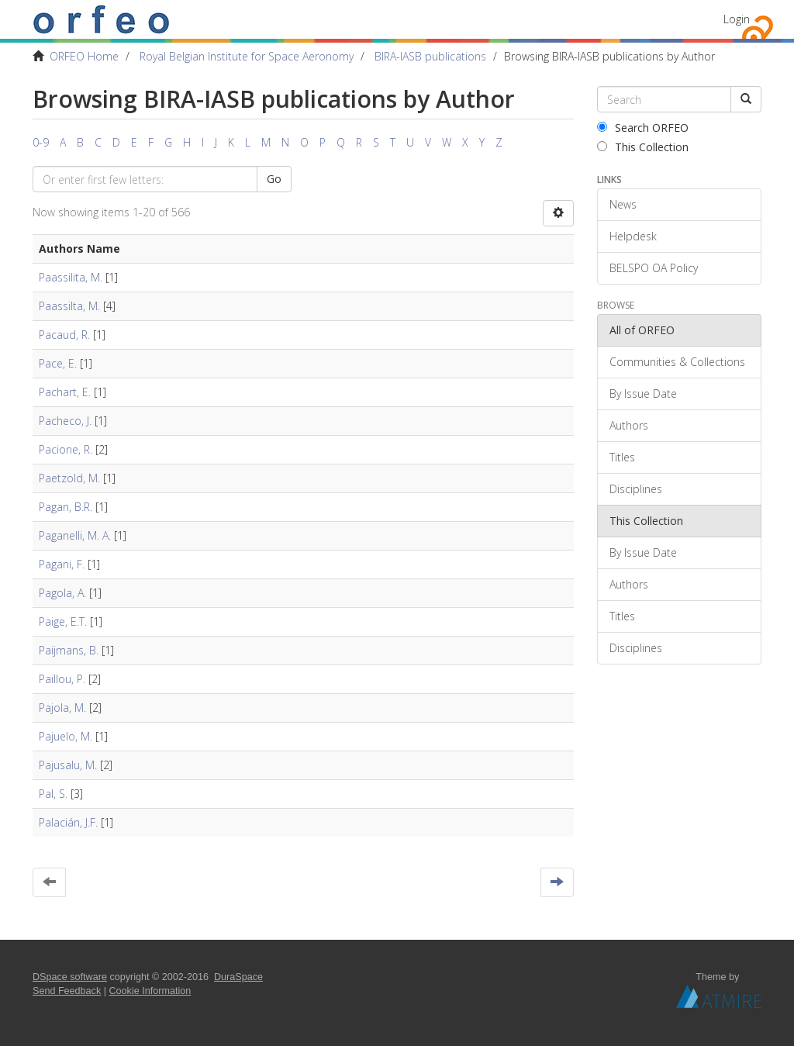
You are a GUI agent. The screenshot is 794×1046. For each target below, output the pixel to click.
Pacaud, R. (64, 334)
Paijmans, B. (68, 650)
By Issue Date (643, 393)
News (623, 204)
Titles (622, 457)
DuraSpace (238, 977)
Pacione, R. (65, 449)
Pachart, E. (65, 392)
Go (274, 178)
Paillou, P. (62, 678)
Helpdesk (633, 236)
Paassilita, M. (70, 277)
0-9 (41, 142)
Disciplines (635, 489)
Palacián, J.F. (68, 822)
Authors (628, 425)
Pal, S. (53, 793)
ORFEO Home (84, 56)
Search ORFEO (643, 127)
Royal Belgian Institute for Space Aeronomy (247, 56)
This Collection (643, 147)
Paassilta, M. (69, 306)
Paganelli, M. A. (75, 535)
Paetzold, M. (69, 478)
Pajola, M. (62, 707)
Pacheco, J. (65, 420)
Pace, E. (58, 363)
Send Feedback (67, 991)
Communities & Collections (677, 361)
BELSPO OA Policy (653, 268)
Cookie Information (150, 991)
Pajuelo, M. (65, 736)
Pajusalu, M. (68, 765)
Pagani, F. (62, 564)
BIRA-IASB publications (430, 56)
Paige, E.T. (63, 621)
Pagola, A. (62, 592)
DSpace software (70, 977)
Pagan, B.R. (65, 506)
